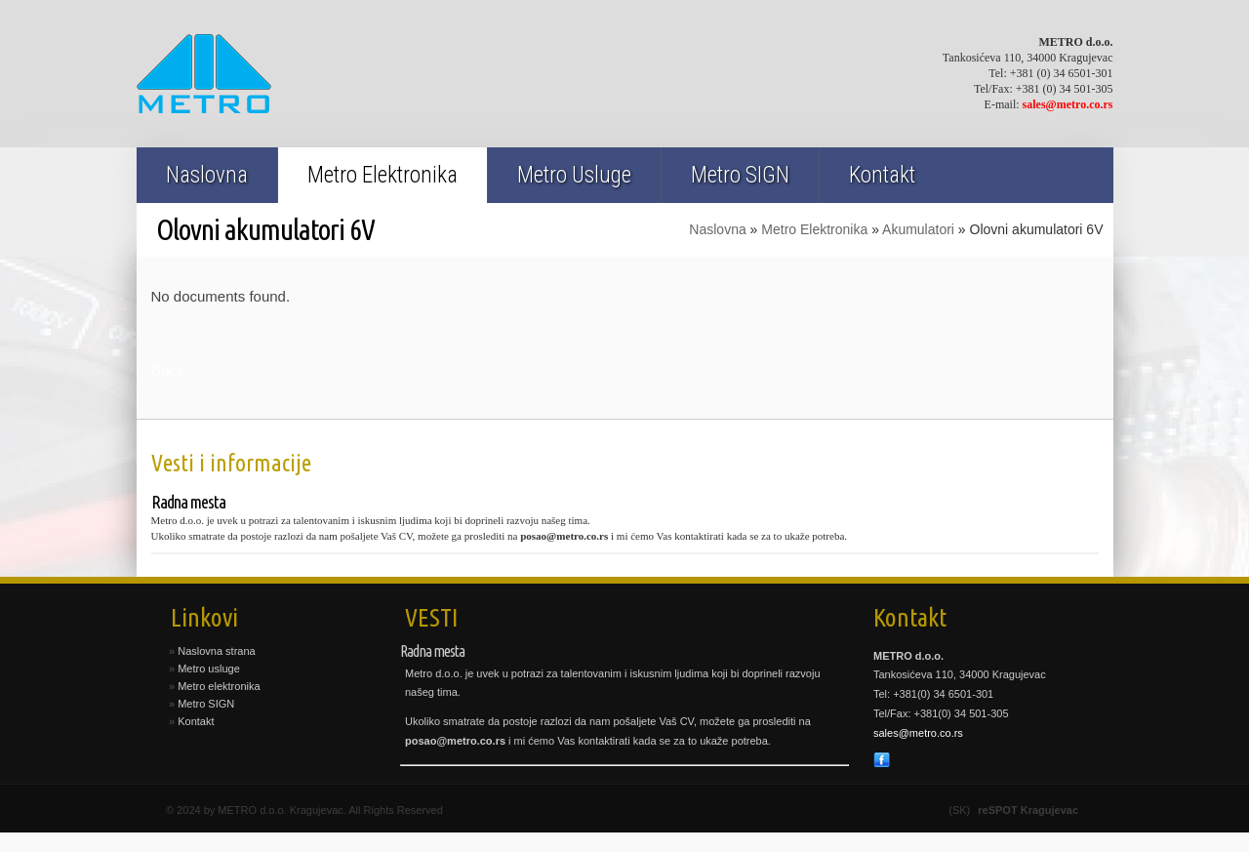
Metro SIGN (740, 175)
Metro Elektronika (382, 175)
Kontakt (882, 175)
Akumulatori (918, 229)
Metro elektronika (219, 686)
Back (168, 370)
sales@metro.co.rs (1068, 104)
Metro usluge (209, 668)
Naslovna (207, 175)
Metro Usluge (574, 175)
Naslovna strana (217, 651)
